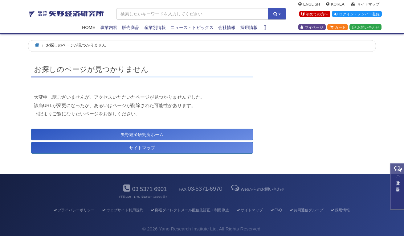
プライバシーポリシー (73, 210)
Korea (335, 5)
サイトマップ (365, 5)
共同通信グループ (306, 210)
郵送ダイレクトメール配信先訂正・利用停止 (189, 210)
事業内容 (108, 28)
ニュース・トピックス (192, 28)
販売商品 (130, 28)
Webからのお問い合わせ (257, 189)
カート (338, 28)
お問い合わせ (365, 28)
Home (88, 28)
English (309, 5)
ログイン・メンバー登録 (356, 15)
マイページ (311, 28)
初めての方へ (314, 15)
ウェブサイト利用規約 (122, 210)
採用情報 (249, 28)
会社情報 (226, 28)
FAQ (276, 210)
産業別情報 (155, 28)
